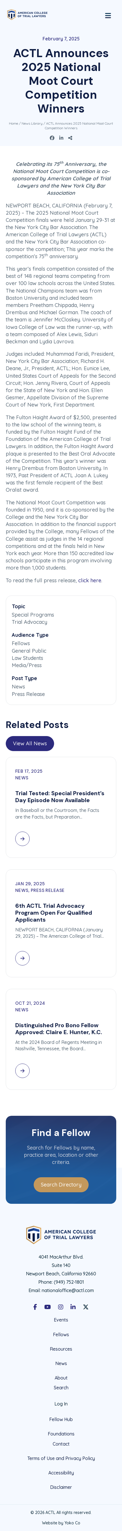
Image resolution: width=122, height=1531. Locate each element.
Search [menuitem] (61, 1387)
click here (89, 580)
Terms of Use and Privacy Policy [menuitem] (61, 1458)
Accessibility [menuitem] (61, 1473)
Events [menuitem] (61, 1320)
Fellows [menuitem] (61, 1334)
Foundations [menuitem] (61, 1434)
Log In (61, 1404)
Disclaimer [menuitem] (61, 1487)
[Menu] (108, 15)
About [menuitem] (61, 1378)
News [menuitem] (61, 1363)
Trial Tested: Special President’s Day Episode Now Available (59, 796)
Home (13, 123)
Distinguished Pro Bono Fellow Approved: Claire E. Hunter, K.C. (58, 1028)
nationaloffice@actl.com (68, 1290)
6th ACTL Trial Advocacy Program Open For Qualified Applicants (53, 912)
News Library (32, 123)
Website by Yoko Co (61, 1523)
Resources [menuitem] (61, 1349)
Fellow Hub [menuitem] (61, 1419)
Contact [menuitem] (61, 1444)
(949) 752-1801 (69, 1282)
